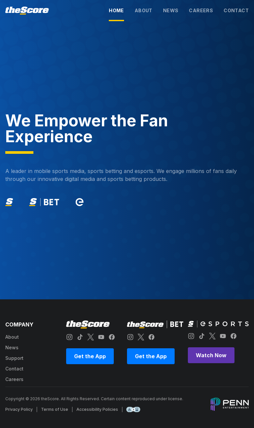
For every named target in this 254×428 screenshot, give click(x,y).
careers (201, 10)
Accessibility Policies (97, 409)
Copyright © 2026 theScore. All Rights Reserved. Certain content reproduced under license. (94, 398)
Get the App (90, 356)
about (143, 10)
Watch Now (211, 355)
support (14, 358)
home (116, 10)
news (171, 10)
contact (236, 10)
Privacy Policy (19, 409)
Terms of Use (54, 409)
